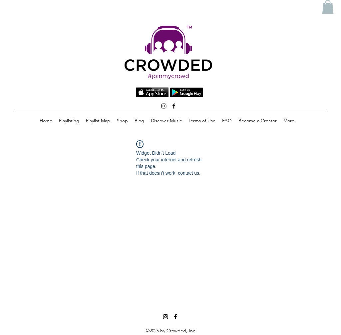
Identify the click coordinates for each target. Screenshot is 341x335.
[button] (328, 7)
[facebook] (173, 106)
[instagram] (164, 106)
